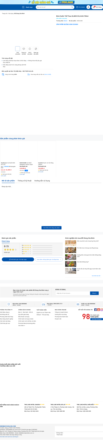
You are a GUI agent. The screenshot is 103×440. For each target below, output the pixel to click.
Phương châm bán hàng (6, 316)
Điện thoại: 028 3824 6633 (31, 411)
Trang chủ (5, 13)
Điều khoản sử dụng (23, 316)
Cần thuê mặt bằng (5, 321)
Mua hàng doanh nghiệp (6, 319)
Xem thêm (21, 325)
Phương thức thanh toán (61, 316)
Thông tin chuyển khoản (61, 312)
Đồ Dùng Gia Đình (19, 13)
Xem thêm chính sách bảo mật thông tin (9, 436)
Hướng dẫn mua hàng (61, 314)
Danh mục (29, 7)
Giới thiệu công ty (5, 312)
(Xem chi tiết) (47, 74)
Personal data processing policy (26, 323)
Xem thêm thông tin (96, 319)
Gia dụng (10, 13)
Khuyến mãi (58, 319)
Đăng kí (94, 293)
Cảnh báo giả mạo (5, 323)
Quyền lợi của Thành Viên (44, 312)
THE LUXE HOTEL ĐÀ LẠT (60, 404)
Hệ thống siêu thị (4, 314)
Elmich (65, 20)
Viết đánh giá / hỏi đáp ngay (18, 259)
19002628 (6, 166)
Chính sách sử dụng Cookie (25, 319)
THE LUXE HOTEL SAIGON (34, 404)
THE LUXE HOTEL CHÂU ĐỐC (87, 404)
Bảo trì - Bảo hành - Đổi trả (25, 312)
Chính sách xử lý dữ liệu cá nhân (27, 321)
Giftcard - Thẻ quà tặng (43, 314)
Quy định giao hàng (23, 314)
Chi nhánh (80, 7)
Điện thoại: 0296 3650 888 (84, 411)
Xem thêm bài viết (96, 275)
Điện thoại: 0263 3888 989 (58, 411)
